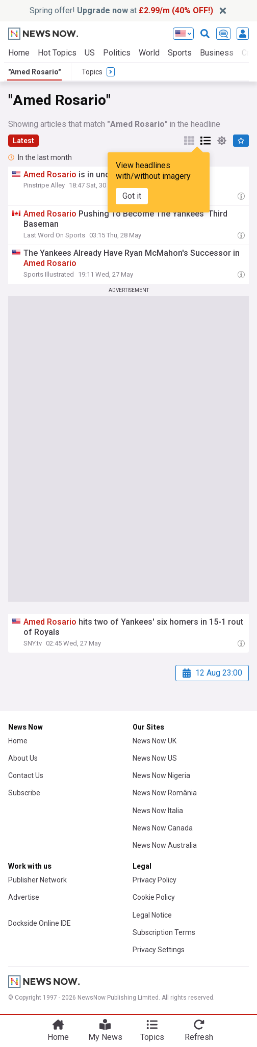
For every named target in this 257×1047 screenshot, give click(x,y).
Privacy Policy (154, 880)
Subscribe (24, 793)
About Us (23, 758)
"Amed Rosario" (34, 72)
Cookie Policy (154, 897)
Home (19, 53)
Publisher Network (37, 880)
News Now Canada (163, 828)
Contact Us (25, 775)
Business (217, 53)
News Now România (165, 793)
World (149, 53)
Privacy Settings (159, 950)
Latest (23, 141)
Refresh (199, 1037)
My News (105, 1037)
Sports (180, 53)
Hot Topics (57, 53)
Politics (117, 53)
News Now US (155, 758)
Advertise (23, 897)
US (90, 53)
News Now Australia (165, 845)
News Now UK (154, 741)
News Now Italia (158, 811)
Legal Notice (152, 915)
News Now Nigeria (161, 775)
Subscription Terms (164, 932)
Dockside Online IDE (39, 923)
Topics (152, 1037)
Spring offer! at (121, 10)
